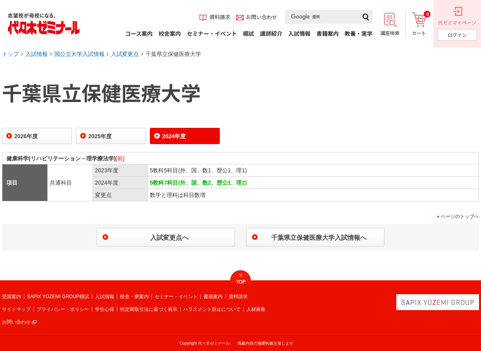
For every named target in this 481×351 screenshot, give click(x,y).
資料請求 (238, 296)
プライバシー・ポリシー (63, 309)
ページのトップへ (460, 216)
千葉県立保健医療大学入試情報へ (319, 237)
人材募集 (256, 309)
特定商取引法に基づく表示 (148, 309)
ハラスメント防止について (211, 309)
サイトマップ (16, 309)
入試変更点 (125, 54)
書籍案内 (213, 296)
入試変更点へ (169, 237)
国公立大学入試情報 (79, 54)
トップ (10, 54)
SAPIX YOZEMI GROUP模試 (58, 296)
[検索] (322, 17)
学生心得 (104, 309)
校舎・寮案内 (134, 296)
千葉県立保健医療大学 (173, 54)
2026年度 (26, 136)
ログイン (457, 34)
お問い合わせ (16, 322)
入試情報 (36, 54)
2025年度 (100, 136)
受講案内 (11, 296)
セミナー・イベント (176, 296)
